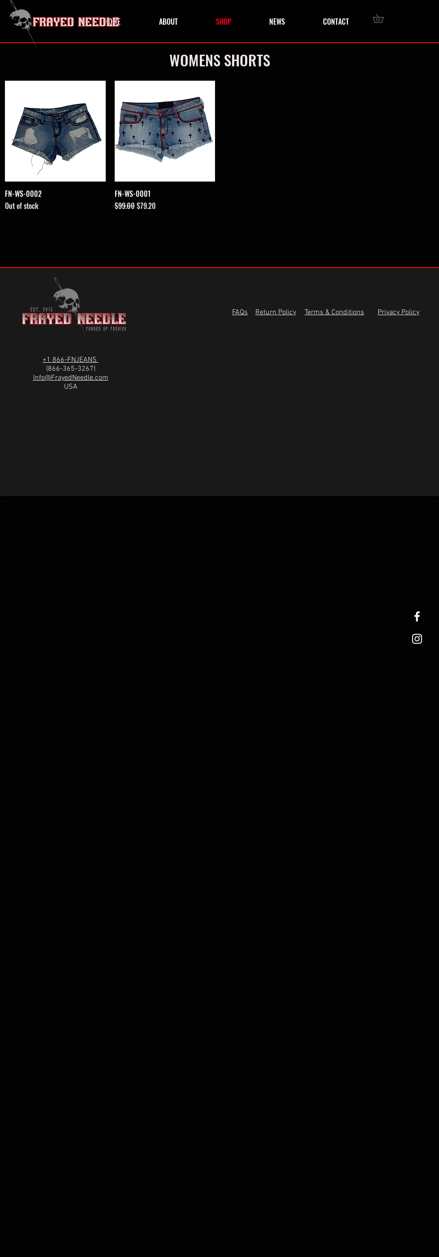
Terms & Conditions (334, 312)
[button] (382, 18)
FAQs (240, 312)
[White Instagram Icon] (417, 639)
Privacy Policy (398, 312)
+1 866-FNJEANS (71, 359)
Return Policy (275, 312)
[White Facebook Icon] (417, 616)
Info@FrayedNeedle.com (70, 377)
